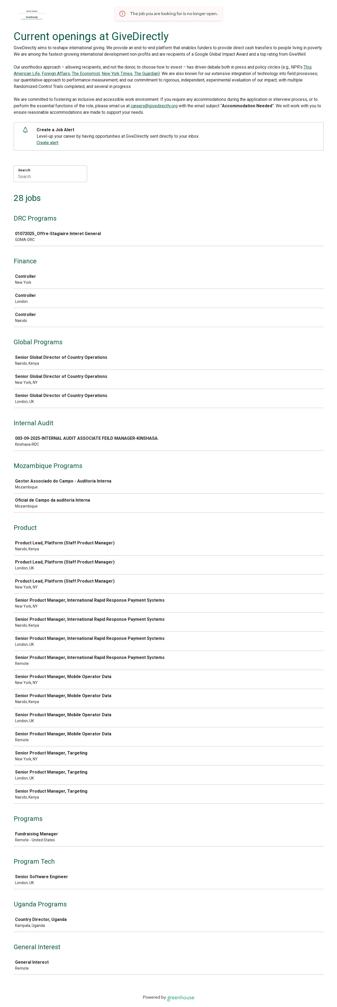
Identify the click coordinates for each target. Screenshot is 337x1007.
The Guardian (146, 73)
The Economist (86, 73)
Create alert (47, 142)
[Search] (50, 177)
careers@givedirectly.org (154, 105)
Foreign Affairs (56, 73)
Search (24, 170)
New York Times (117, 73)
